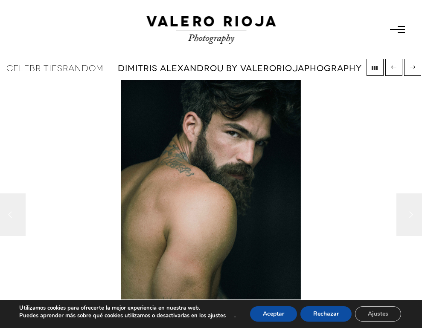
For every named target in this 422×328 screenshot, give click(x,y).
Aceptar (273, 314)
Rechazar (326, 314)
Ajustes (378, 314)
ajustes (217, 315)
